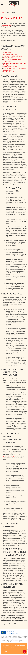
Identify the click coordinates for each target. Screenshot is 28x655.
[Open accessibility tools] (25, 652)
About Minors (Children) (10, 66)
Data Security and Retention (11, 72)
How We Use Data (8, 57)
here (19, 520)
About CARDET (7, 52)
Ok (6, 651)
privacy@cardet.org (8, 456)
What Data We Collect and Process (12, 56)
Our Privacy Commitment (10, 54)
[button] (2, 4)
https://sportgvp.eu (6, 25)
